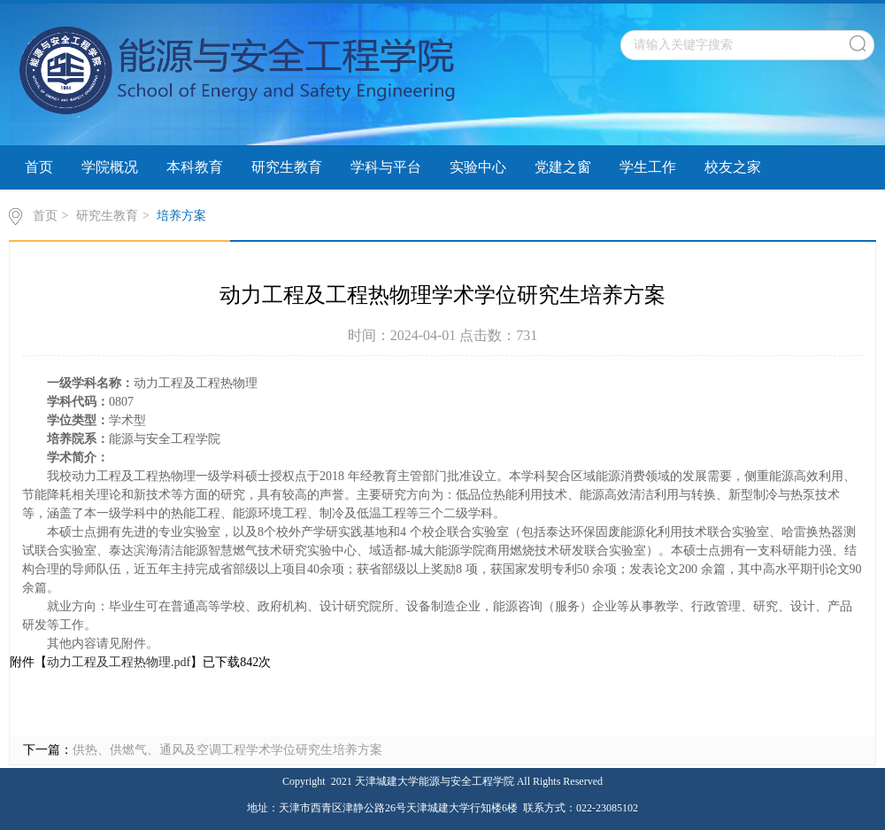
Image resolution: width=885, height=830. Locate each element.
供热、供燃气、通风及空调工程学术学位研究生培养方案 (227, 749)
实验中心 (478, 167)
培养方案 (181, 215)
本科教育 (194, 167)
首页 (39, 167)
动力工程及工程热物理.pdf (118, 662)
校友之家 (732, 167)
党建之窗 (563, 167)
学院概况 (109, 167)
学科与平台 (385, 167)
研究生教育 (286, 167)
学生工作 (648, 167)
